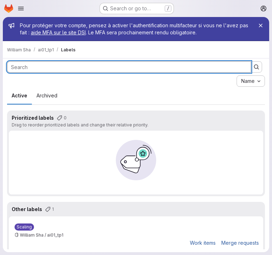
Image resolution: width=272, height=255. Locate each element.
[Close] (260, 25)
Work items (203, 243)
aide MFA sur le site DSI (58, 32)
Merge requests (240, 243)
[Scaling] (24, 227)
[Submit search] (256, 67)
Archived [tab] (46, 95)
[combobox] (251, 81)
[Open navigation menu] (21, 8)
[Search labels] (129, 67)
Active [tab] (19, 95)
